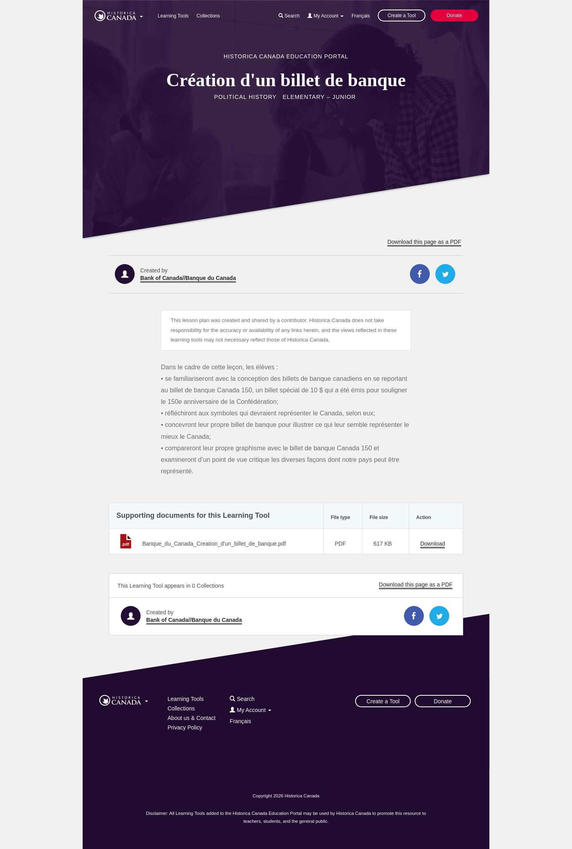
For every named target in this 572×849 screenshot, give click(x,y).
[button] (119, 14)
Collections (208, 16)
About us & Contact (192, 718)
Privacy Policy (185, 727)
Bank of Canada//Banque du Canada (188, 278)
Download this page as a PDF (424, 242)
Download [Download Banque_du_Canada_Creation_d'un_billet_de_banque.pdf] (432, 543)
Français (361, 16)
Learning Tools (173, 16)
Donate (454, 15)
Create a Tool (401, 15)
